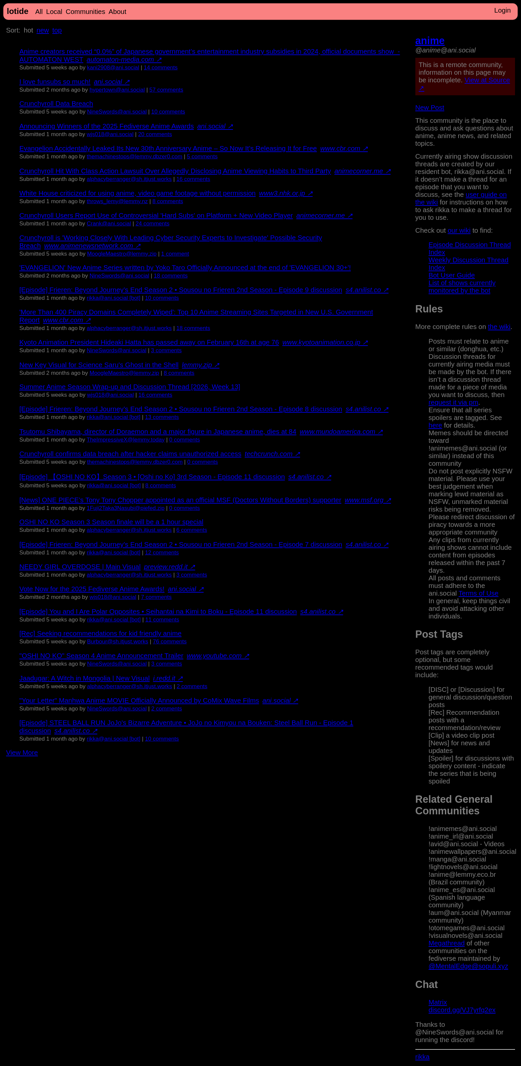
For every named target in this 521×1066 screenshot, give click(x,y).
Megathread (447, 943)
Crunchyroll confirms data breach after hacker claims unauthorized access (130, 453)
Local (54, 11)
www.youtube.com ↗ (218, 655)
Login (502, 10)
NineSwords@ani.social (117, 112)
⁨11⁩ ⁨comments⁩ (162, 619)
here (435, 425)
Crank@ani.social (109, 223)
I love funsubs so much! (54, 81)
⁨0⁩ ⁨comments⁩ (184, 440)
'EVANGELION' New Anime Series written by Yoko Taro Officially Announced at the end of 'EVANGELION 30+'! (185, 267)
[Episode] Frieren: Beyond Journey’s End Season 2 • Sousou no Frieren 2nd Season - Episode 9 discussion (180, 289)
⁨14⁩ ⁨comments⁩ (161, 67)
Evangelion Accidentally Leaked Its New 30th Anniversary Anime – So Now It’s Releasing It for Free (168, 148)
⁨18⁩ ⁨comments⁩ (171, 276)
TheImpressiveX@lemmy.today (126, 440)
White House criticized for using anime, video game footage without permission (137, 193)
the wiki (499, 326)
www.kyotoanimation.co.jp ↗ (325, 342)
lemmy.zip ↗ (201, 365)
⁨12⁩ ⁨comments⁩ (162, 552)
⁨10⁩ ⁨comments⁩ (168, 112)
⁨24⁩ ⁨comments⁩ (152, 223)
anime (430, 40)
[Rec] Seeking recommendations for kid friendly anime (100, 633)
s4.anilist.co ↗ (367, 289)
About (117, 11)
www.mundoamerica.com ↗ (341, 431)
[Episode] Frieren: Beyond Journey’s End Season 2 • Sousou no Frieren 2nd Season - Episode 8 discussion (180, 409)
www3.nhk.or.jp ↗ (286, 193)
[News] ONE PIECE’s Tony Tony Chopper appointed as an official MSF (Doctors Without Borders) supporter (180, 500)
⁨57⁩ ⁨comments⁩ (166, 90)
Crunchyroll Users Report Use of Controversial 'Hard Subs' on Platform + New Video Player (156, 215)
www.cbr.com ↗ (344, 148)
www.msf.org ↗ (368, 500)
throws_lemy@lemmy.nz (117, 201)
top (57, 30)
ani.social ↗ (112, 81)
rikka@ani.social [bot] (114, 298)
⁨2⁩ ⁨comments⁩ (192, 686)
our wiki (459, 230)
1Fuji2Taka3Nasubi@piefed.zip (125, 508)
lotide (17, 11)
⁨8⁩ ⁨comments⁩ (168, 201)
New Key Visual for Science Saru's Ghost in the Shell (98, 365)
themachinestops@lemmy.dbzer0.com (134, 156)
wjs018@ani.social (110, 134)
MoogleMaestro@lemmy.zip (121, 254)
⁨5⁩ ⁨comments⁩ (202, 156)
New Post (429, 107)
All (39, 11)
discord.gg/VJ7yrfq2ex (462, 1010)
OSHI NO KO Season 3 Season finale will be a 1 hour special (111, 522)
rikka (422, 1056)
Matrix (438, 1002)
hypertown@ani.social (117, 90)
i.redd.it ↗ (168, 678)
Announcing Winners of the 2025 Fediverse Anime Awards (106, 126)
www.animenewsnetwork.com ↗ (92, 245)
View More (22, 752)
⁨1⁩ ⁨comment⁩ (175, 254)
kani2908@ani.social (113, 67)
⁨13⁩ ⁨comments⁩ (162, 417)
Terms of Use (478, 593)
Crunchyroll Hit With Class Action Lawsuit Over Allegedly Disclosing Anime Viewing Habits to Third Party (175, 171)
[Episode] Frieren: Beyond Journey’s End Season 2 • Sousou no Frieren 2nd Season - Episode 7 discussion (180, 544)
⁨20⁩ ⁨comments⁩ (155, 134)
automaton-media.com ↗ (124, 59)
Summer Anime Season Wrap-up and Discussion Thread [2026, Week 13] (129, 386)
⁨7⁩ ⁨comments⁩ (156, 597)
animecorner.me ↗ (362, 171)
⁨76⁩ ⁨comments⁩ (170, 641)
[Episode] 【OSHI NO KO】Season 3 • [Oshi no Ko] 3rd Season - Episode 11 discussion (152, 476)
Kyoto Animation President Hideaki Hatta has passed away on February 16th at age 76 (149, 342)
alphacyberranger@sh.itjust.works (129, 179)
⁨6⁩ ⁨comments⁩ (191, 530)
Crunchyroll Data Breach (56, 103)
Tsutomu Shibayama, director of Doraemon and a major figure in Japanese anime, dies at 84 (157, 431)
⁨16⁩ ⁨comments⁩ (193, 179)
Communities (85, 11)
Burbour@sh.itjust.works (117, 641)
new (43, 30)
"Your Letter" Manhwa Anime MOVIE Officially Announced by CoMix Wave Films (139, 700)
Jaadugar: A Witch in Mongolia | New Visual (84, 678)
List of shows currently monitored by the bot (462, 286)
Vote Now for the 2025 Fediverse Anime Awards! (91, 589)
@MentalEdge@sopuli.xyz (468, 966)
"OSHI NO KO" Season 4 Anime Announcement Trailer (101, 655)
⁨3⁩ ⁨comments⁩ (166, 350)
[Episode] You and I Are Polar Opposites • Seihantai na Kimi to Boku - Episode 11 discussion (158, 611)
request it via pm (453, 402)
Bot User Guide (452, 275)
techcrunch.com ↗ (272, 453)
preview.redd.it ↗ (169, 566)
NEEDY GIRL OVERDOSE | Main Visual (80, 566)
